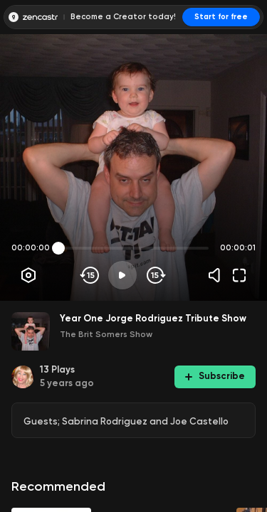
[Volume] (218, 275)
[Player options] (28, 275)
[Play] (122, 275)
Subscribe (215, 375)
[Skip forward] (154, 275)
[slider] (58, 248)
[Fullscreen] (239, 275)
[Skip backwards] (90, 275)
